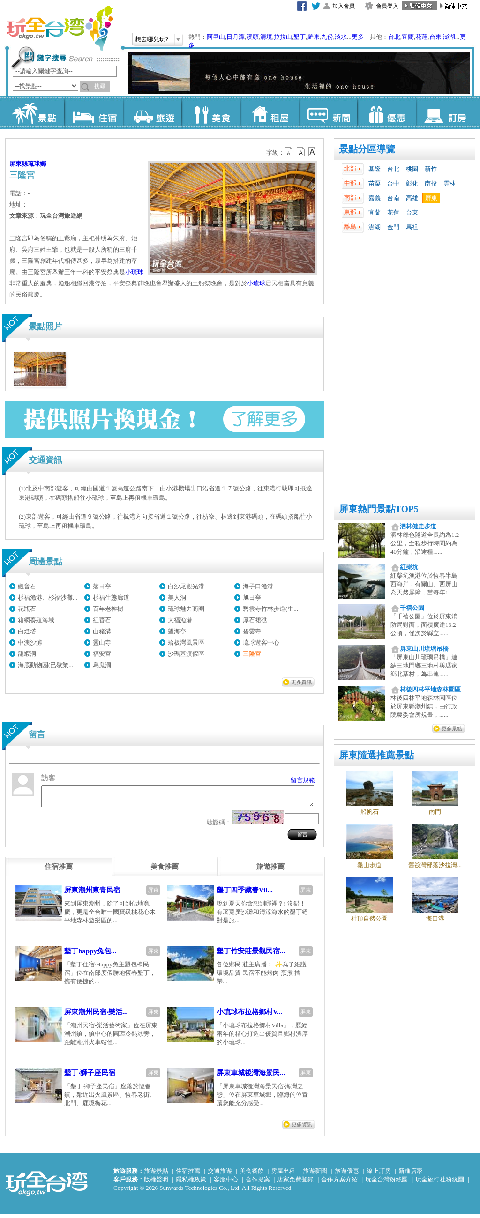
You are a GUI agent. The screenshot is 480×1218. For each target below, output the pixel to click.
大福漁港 (180, 620)
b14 (312, 151)
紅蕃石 (102, 620)
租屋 (269, 112)
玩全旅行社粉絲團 (439, 1183)
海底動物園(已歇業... (45, 664)
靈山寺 (102, 642)
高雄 (412, 197)
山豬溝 (102, 631)
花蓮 (421, 36)
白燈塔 (27, 631)
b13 (301, 151)
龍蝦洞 (27, 653)
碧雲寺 (252, 631)
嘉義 (374, 197)
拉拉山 (283, 36)
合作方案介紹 (339, 1183)
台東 (435, 36)
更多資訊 (301, 682)
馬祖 (412, 226)
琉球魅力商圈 (186, 608)
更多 (358, 36)
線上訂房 (379, 1175)
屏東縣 (18, 163)
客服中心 (226, 1183)
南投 (431, 183)
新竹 (431, 168)
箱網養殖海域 (36, 620)
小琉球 (134, 271)
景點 (35, 112)
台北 (394, 36)
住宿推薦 (188, 1175)
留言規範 (303, 780)
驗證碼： (219, 826)
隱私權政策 (191, 1183)
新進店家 (410, 1175)
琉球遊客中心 (261, 642)
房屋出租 (283, 1175)
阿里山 (216, 36)
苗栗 (374, 183)
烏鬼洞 (102, 664)
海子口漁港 (258, 586)
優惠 (386, 112)
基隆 (374, 168)
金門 (393, 226)
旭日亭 (252, 597)
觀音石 (27, 586)
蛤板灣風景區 (186, 642)
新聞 (328, 112)
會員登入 (387, 6)
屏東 (431, 197)
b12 (289, 151)
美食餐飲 (252, 1175)
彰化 (412, 183)
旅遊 (152, 112)
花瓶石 (27, 608)
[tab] (59, 871)
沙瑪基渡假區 (186, 653)
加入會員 (343, 6)
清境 (266, 36)
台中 (393, 183)
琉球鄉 (37, 163)
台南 (393, 197)
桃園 (412, 168)
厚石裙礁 (255, 620)
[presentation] (59, 871)
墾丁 (299, 36)
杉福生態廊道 (111, 597)
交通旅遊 (220, 1175)
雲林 (449, 183)
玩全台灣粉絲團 (386, 1183)
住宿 (93, 112)
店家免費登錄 (295, 1183)
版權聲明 (156, 1183)
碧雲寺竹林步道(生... (270, 608)
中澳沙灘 (30, 642)
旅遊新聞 (315, 1175)
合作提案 (258, 1183)
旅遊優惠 (347, 1175)
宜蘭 (408, 36)
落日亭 (102, 586)
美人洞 (177, 597)
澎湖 (449, 36)
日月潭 (235, 36)
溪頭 (253, 36)
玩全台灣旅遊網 (59, 28)
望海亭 (177, 631)
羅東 (314, 36)
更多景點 (452, 728)
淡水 (341, 36)
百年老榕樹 (108, 608)
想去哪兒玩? (151, 39)
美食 (210, 112)
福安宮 (102, 653)
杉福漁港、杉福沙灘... (47, 597)
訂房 (445, 112)
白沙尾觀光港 (186, 586)
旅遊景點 (156, 1175)
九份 (327, 36)
